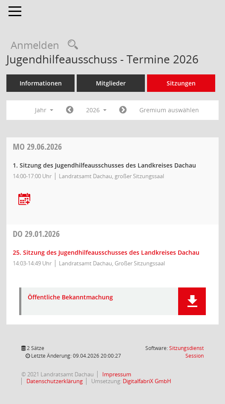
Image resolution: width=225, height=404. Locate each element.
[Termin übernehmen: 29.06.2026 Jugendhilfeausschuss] (24, 199)
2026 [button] (96, 110)
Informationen (41, 83)
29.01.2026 (36, 233)
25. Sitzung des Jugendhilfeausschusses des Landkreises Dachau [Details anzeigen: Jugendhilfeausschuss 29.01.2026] (106, 252)
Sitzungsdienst (186, 351)
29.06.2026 (37, 146)
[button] (192, 301)
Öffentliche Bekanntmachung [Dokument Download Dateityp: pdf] (70, 297)
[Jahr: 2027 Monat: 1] (123, 110)
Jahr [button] (44, 110)
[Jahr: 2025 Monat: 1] (70, 110)
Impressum (116, 374)
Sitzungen (181, 83)
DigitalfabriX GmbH (147, 381)
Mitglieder (111, 83)
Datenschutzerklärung (54, 381)
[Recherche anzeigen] (70, 45)
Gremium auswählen (169, 110)
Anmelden (35, 45)
